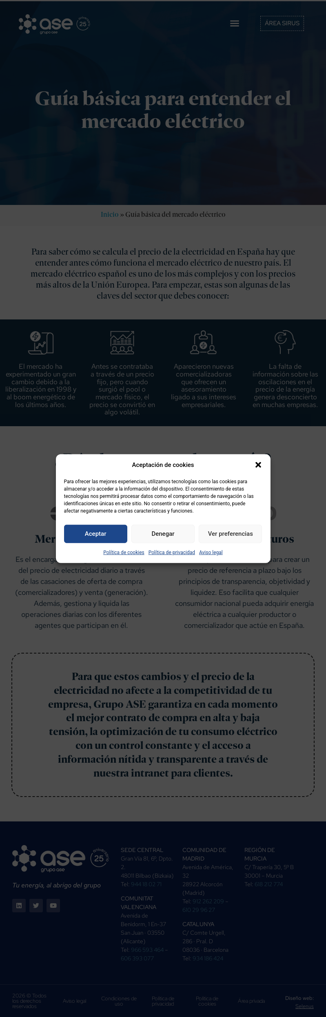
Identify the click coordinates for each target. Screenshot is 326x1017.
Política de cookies (123, 552)
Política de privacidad (172, 552)
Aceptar (95, 533)
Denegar (162, 533)
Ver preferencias (230, 533)
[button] (258, 465)
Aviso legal (211, 552)
